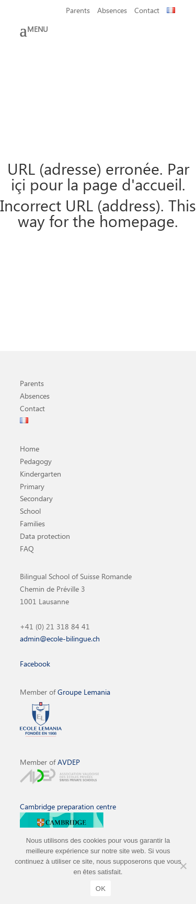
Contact (146, 11)
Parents (78, 11)
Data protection (45, 536)
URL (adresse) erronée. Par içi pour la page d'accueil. (98, 176)
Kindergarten (40, 474)
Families (32, 523)
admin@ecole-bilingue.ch (60, 638)
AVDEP (68, 762)
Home (29, 449)
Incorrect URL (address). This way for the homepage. (98, 212)
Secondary (36, 498)
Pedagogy (36, 461)
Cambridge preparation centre (68, 806)
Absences (112, 11)
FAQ (27, 548)
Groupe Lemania (83, 692)
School (30, 511)
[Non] (183, 866)
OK (101, 888)
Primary (32, 486)
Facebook (35, 664)
